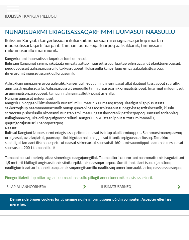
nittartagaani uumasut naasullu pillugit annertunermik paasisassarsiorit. (95, 177)
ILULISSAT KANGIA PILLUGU (31, 16)
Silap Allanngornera (26, 186)
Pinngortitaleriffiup (21, 177)
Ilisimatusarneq (116, 186)
